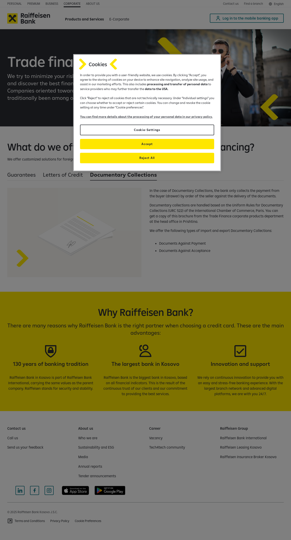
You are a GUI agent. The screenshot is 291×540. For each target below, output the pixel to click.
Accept (147, 144)
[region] (147, 112)
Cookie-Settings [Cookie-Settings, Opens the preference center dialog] (147, 130)
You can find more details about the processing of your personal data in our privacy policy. (146, 117)
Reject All (147, 158)
